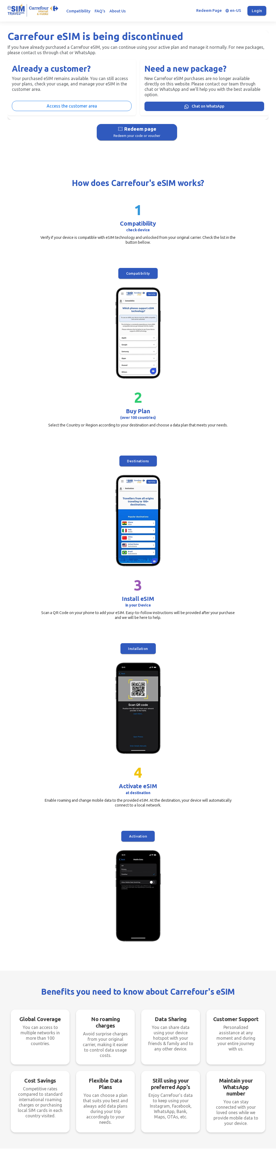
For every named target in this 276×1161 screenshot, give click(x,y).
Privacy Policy (155, 1092)
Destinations (110, 1093)
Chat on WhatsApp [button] (143, 694)
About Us (117, 11)
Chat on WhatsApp (204, 106)
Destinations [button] (105, 275)
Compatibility (78, 11)
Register (106, 1078)
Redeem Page (209, 10)
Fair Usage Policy (158, 1099)
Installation (170, 275)
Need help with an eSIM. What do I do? (180, 815)
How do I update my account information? (184, 834)
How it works (110, 1101)
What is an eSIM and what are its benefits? (55, 797)
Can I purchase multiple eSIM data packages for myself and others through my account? (67, 873)
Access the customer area (72, 106)
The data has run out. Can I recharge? (50, 834)
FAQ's (100, 11)
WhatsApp (108, 1117)
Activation (235, 275)
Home (104, 1086)
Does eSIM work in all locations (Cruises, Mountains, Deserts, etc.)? (194, 873)
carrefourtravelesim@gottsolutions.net (224, 1105)
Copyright (152, 1107)
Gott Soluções (154, 1154)
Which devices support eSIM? (42, 815)
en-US (233, 10)
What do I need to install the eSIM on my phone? (190, 797)
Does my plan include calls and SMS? (179, 852)
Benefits (106, 1109)
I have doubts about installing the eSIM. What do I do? (66, 852)
